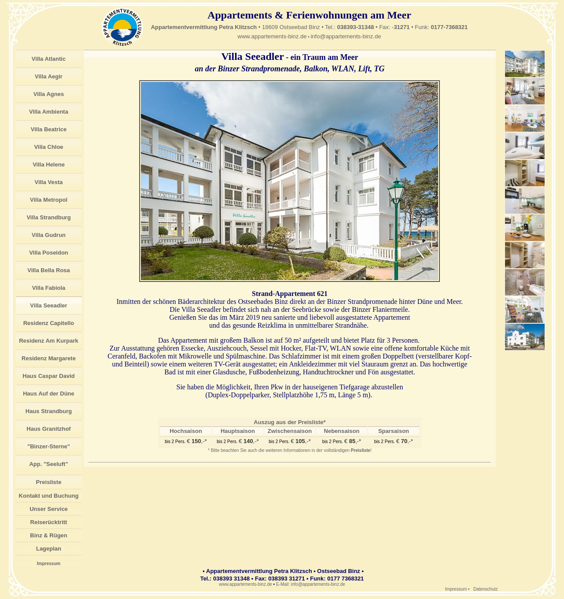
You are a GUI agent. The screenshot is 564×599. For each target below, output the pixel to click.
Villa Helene (49, 164)
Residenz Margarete (49, 358)
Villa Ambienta (48, 111)
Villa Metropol (48, 199)
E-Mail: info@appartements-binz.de (310, 584)
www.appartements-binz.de (272, 36)
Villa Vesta (48, 182)
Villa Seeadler (48, 305)
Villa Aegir (49, 76)
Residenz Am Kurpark (48, 340)
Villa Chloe (48, 147)
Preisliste (49, 482)
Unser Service (48, 509)
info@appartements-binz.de (345, 36)
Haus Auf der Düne (48, 393)
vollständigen (347, 450)
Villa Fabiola (49, 288)
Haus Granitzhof (48, 428)
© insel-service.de (536, 595)
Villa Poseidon (48, 252)
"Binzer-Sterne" (48, 446)
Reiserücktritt (48, 522)
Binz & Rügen (48, 535)
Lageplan (48, 548)
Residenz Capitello (48, 323)
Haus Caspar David (48, 376)
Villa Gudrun (49, 235)
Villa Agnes (48, 94)
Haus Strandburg (49, 411)
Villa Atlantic (49, 58)
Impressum (48, 563)
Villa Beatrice (48, 129)
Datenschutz (485, 589)
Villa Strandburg (48, 217)
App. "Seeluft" (48, 464)
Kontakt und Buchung (49, 495)
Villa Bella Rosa (48, 270)
